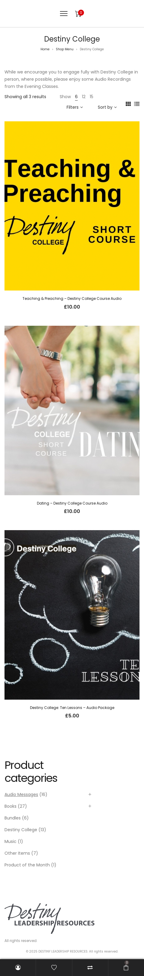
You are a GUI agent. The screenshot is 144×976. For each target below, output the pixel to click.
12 (84, 97)
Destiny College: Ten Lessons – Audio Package (72, 707)
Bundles (12, 818)
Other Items (17, 853)
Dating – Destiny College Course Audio (72, 503)
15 (91, 97)
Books (10, 806)
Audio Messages (21, 794)
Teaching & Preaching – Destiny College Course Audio (72, 298)
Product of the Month (27, 865)
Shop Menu (65, 49)
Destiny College (20, 830)
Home (45, 49)
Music (10, 841)
